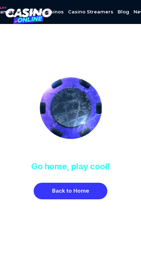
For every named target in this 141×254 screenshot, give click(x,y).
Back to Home (70, 190)
